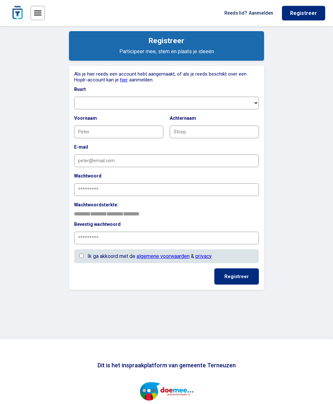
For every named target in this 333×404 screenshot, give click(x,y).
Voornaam (85, 118)
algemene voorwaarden (163, 256)
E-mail (81, 147)
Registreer (303, 13)
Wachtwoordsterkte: (96, 204)
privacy (203, 256)
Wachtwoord (87, 175)
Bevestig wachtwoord (97, 224)
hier (124, 80)
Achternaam (183, 118)
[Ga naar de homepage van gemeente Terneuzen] (17, 13)
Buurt (80, 89)
